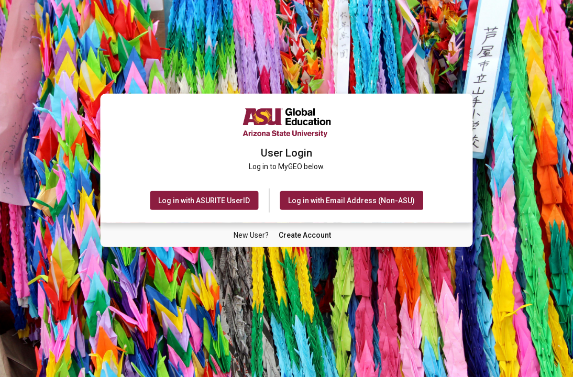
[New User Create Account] (304, 234)
